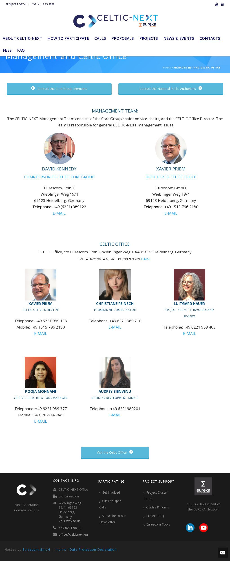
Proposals (122, 38)
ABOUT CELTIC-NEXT (22, 38)
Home (167, 67)
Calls (100, 38)
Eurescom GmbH (36, 549)
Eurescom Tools (157, 524)
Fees (7, 50)
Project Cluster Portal (156, 495)
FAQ (21, 50)
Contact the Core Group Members (59, 88)
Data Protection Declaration (93, 549)
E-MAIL (59, 213)
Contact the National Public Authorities (170, 88)
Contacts (209, 38)
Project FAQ (154, 516)
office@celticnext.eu (73, 534)
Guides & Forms (157, 507)
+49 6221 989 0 (70, 528)
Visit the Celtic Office (115, 452)
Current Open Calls (110, 504)
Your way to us (69, 521)
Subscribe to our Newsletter (112, 519)
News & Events (178, 38)
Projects (148, 38)
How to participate (68, 38)
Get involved (109, 492)
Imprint (60, 549)
